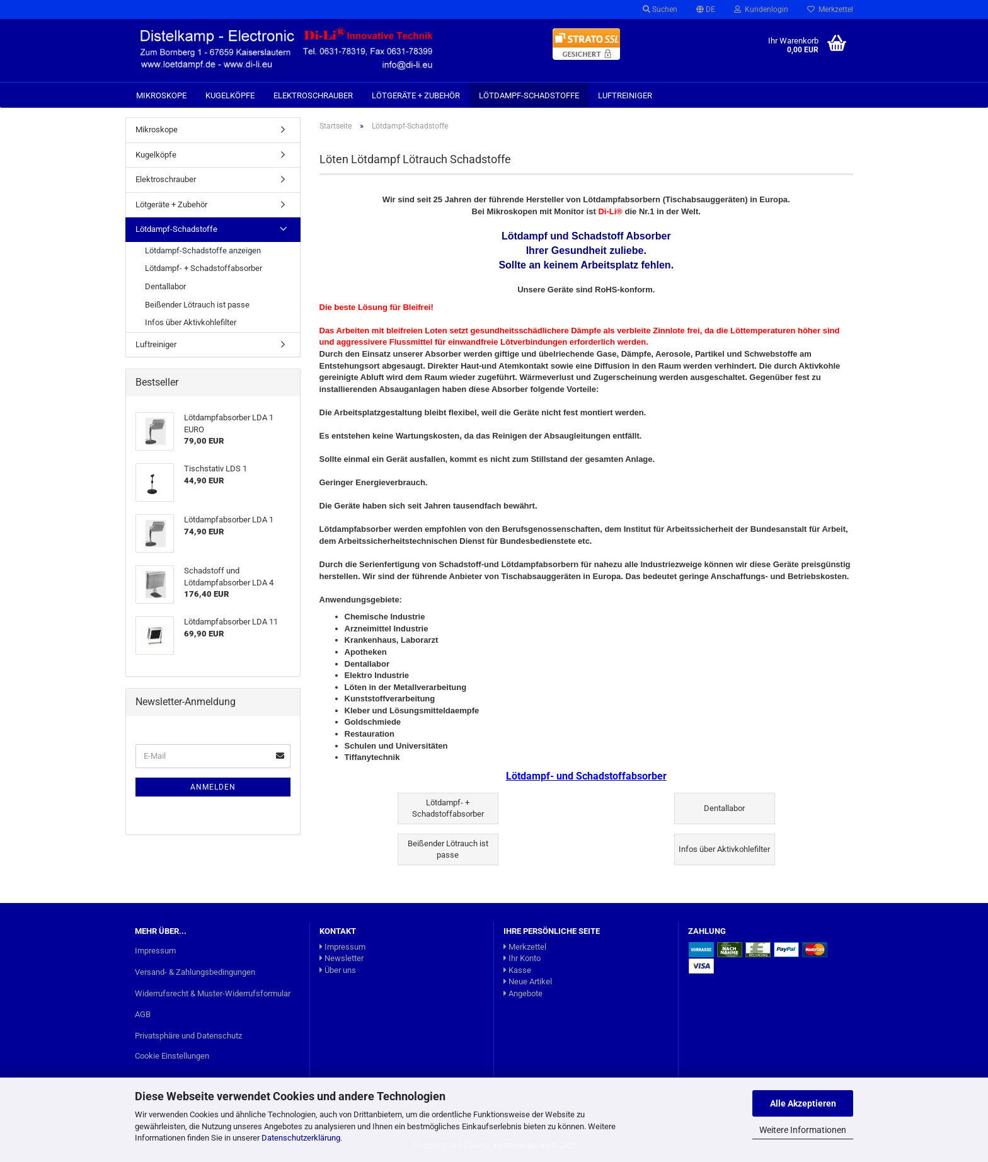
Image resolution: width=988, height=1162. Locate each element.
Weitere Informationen (802, 1130)
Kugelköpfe (230, 95)
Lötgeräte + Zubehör (416, 95)
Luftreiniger (625, 95)
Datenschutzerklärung (300, 1137)
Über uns (337, 970)
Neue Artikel (527, 981)
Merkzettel (830, 9)
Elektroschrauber (313, 95)
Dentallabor (165, 286)
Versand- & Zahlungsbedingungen (195, 972)
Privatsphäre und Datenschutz (188, 1035)
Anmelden (213, 787)
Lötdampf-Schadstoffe (529, 95)
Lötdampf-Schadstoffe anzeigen (203, 250)
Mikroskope (161, 95)
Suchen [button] (660, 9)
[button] (706, 9)
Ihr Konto (522, 958)
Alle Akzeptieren (803, 1103)
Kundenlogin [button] (761, 9)
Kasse (517, 970)
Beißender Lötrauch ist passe (197, 304)
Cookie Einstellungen (172, 1056)
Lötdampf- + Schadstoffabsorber (203, 268)
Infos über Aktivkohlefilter (190, 322)
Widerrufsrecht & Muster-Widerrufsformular (212, 993)
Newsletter (341, 958)
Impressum (155, 950)
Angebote (523, 993)
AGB (143, 1014)
